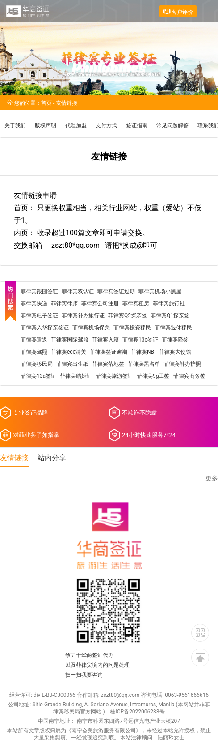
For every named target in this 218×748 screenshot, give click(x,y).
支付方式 (106, 125)
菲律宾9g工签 (153, 376)
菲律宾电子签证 (39, 315)
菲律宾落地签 (108, 364)
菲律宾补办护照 (182, 364)
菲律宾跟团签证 (39, 291)
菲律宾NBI (143, 352)
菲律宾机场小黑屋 (159, 291)
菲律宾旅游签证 (114, 376)
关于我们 (15, 125)
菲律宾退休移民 (173, 327)
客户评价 (178, 11)
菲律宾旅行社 (169, 303)
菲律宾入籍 (105, 339)
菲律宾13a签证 (38, 376)
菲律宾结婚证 (76, 376)
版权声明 (45, 125)
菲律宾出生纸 (72, 364)
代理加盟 (76, 125)
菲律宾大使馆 (175, 352)
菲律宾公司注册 (100, 303)
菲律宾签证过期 (116, 291)
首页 (46, 103)
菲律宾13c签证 (140, 339)
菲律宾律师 (64, 303)
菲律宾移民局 (37, 364)
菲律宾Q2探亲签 (127, 315)
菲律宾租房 (135, 303)
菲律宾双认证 (78, 291)
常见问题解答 (172, 125)
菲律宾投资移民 (132, 327)
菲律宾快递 (34, 303)
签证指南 (136, 125)
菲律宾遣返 (34, 339)
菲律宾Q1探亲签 (170, 315)
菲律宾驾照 (34, 352)
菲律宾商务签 (189, 376)
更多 (211, 478)
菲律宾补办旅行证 (83, 315)
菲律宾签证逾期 (108, 352)
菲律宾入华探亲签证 (45, 327)
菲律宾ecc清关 (68, 352)
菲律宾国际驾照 (69, 339)
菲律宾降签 (175, 339)
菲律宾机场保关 (91, 327)
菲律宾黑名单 (144, 364)
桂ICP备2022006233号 (137, 712)
